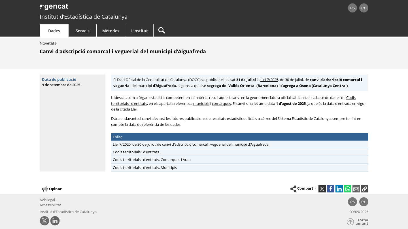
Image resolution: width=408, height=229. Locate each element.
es (352, 8)
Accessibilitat (50, 204)
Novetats (48, 43)
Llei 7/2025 (269, 79)
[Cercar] (202, 30)
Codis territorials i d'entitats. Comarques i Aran (152, 159)
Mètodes (110, 30)
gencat (105, 8)
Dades (54, 30)
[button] (364, 188)
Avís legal (47, 199)
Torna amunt (362, 221)
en (364, 8)
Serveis (83, 30)
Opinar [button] (51, 189)
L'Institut (139, 30)
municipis (201, 103)
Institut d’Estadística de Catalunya (84, 16)
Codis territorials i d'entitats (136, 151)
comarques (221, 103)
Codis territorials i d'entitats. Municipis (145, 167)
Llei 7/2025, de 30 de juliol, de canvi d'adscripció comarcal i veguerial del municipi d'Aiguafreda (190, 144)
